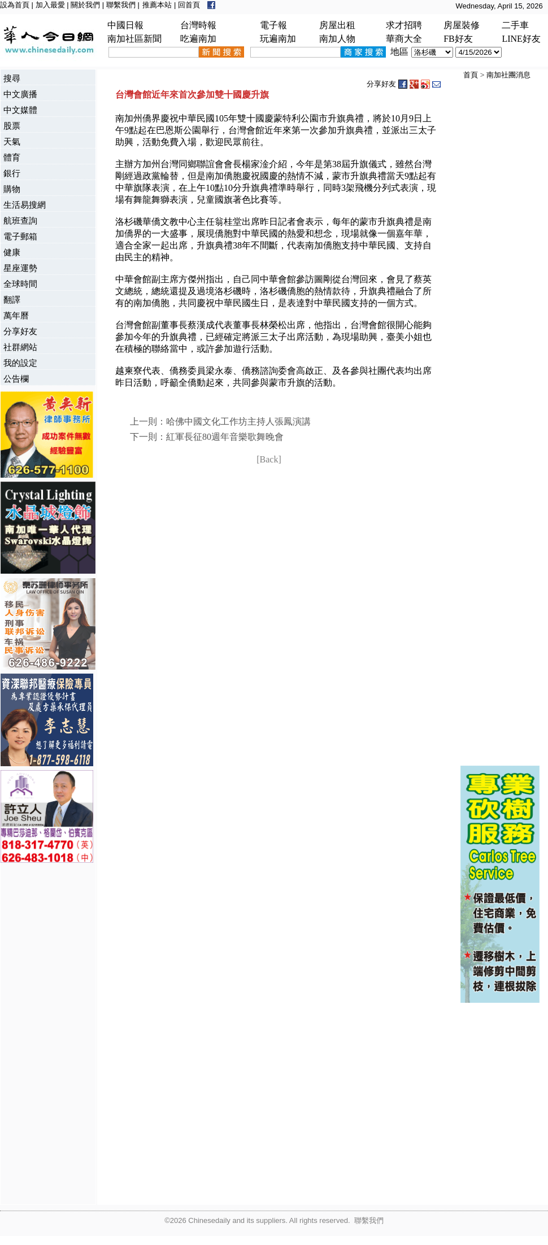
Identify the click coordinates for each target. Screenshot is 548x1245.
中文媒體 (20, 110)
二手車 (515, 25)
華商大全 (404, 38)
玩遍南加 (278, 38)
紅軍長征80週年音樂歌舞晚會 (225, 437)
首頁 (470, 75)
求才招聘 (404, 25)
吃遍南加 (198, 38)
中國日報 (125, 25)
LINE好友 (521, 38)
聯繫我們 (121, 5)
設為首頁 (14, 5)
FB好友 (458, 38)
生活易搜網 (24, 204)
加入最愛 (50, 5)
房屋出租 (337, 25)
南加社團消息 (508, 75)
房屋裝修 (461, 25)
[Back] (268, 459)
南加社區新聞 (134, 38)
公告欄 (16, 378)
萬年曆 (16, 315)
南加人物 (337, 38)
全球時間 (20, 284)
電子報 (273, 25)
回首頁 (189, 5)
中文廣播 (20, 94)
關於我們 (85, 5)
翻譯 (11, 299)
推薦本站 (157, 5)
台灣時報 (198, 25)
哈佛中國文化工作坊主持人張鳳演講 (238, 421)
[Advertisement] (46, 1035)
